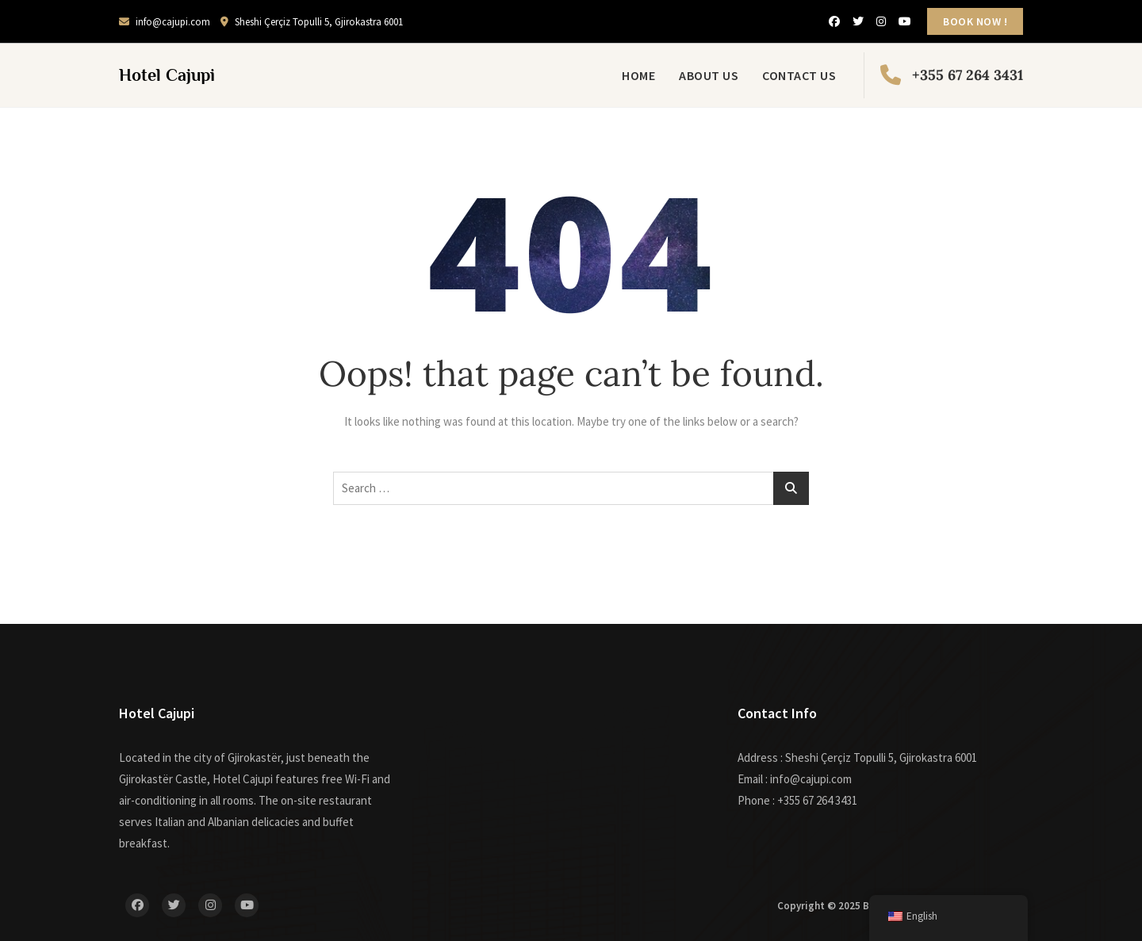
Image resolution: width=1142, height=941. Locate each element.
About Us (708, 75)
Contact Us (799, 75)
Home (638, 75)
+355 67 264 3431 (951, 75)
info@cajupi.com (164, 22)
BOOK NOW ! (975, 21)
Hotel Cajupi (167, 75)
